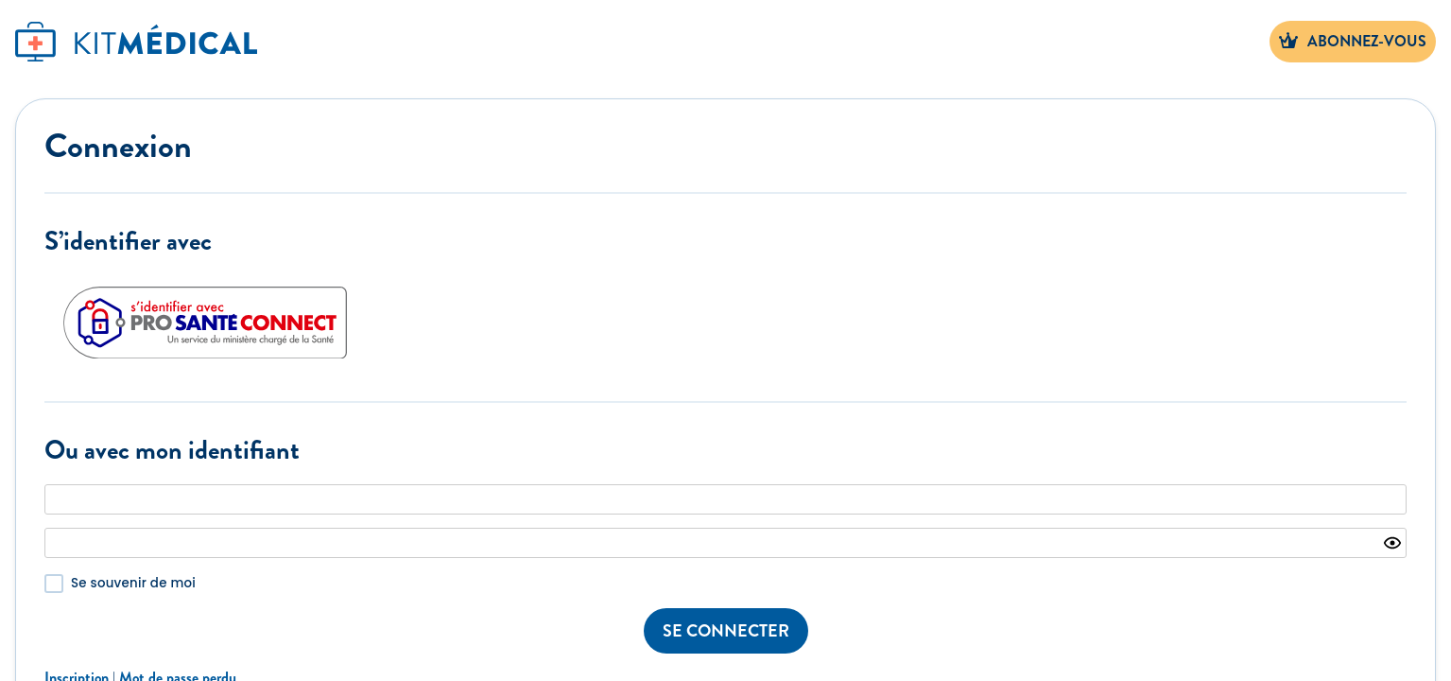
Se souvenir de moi (133, 583)
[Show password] (1392, 543)
